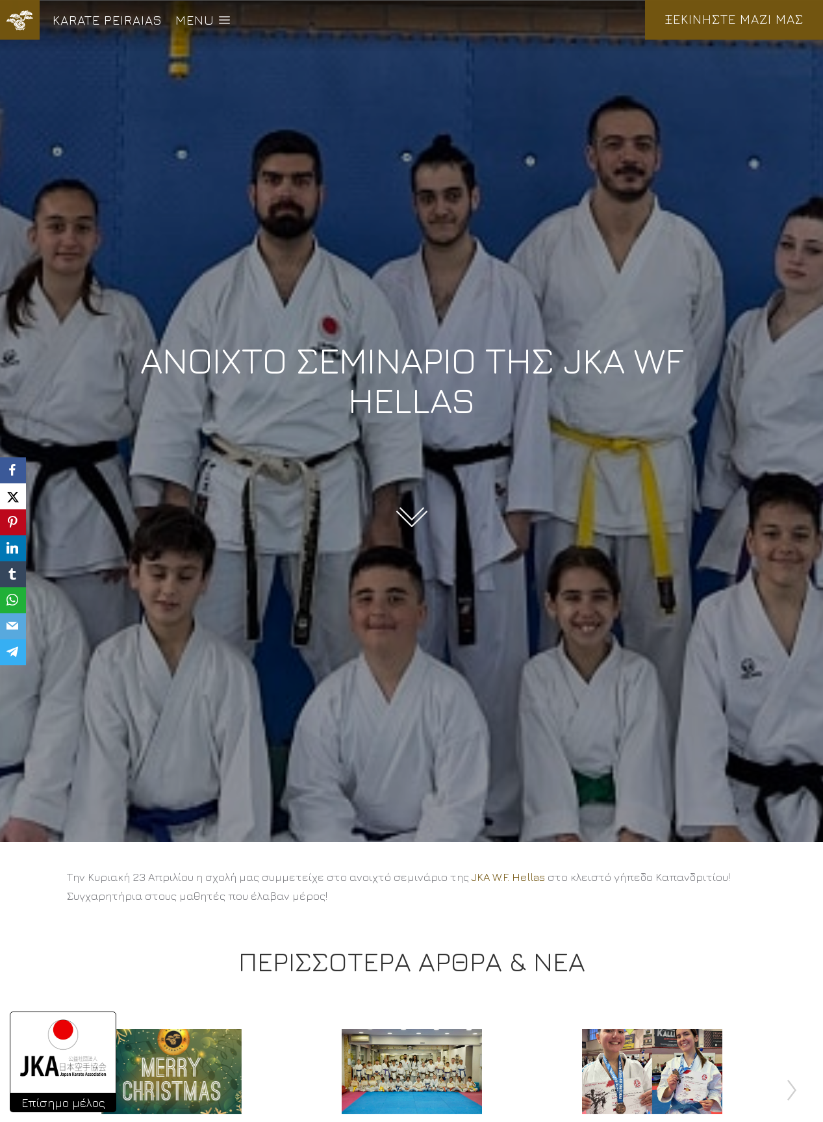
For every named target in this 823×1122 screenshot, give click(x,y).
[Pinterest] (13, 522)
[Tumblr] (13, 574)
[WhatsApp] (13, 600)
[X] (13, 496)
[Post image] (171, 1071)
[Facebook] (13, 470)
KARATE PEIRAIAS (107, 19)
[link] (508, 877)
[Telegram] (13, 652)
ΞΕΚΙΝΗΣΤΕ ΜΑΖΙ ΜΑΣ (734, 19)
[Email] (13, 626)
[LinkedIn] (13, 548)
